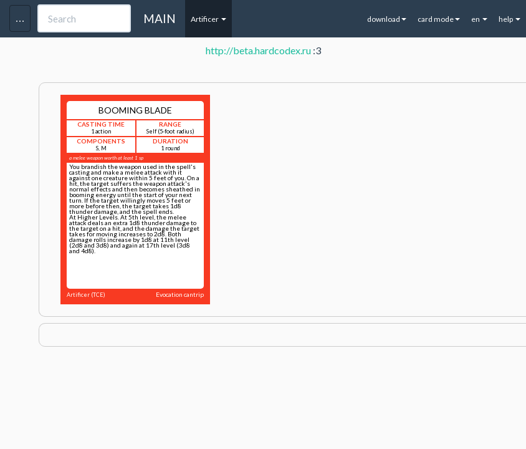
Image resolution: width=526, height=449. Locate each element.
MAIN (159, 18)
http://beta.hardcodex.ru (258, 50)
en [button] (479, 19)
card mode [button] (439, 19)
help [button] (509, 19)
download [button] (386, 19)
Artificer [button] (208, 19)
